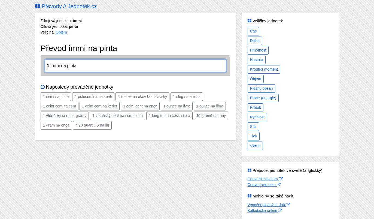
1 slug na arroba (186, 96)
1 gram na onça (56, 125)
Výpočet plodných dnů (269, 205)
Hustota (256, 60)
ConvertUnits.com (265, 179)
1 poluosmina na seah (93, 96)
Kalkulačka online (265, 210)
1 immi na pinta (56, 96)
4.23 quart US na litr (92, 125)
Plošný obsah (261, 88)
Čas (253, 31)
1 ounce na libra (209, 106)
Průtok (255, 107)
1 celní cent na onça (140, 106)
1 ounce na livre (176, 106)
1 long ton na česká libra (169, 115)
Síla (253, 126)
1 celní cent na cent (59, 106)
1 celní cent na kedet (99, 106)
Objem (61, 32)
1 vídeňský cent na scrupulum (117, 115)
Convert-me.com (264, 184)
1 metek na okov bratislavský (142, 96)
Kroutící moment (264, 69)
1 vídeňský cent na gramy (65, 115)
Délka (255, 40)
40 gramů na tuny (211, 115)
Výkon (255, 145)
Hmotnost (258, 50)
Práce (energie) (263, 98)
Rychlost (257, 117)
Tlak (253, 136)
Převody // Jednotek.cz (66, 6)
